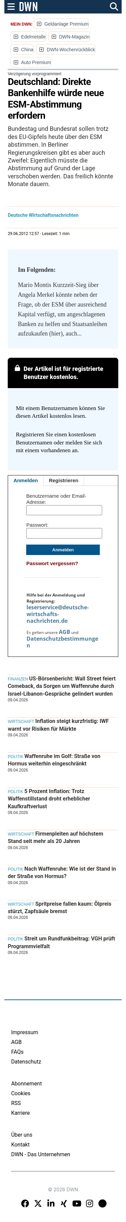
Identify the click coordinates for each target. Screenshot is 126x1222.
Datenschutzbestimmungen (62, 642)
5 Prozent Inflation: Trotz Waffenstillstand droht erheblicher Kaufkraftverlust (49, 799)
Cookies (20, 1093)
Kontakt (20, 1144)
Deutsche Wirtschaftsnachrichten (43, 215)
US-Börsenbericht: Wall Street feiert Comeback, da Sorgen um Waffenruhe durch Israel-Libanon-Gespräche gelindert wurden (62, 686)
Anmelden (25, 480)
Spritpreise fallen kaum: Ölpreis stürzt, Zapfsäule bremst (59, 907)
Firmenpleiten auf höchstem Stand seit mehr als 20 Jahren (55, 837)
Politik (15, 756)
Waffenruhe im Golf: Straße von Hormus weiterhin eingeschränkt (54, 760)
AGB (64, 632)
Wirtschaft (21, 721)
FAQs (17, 1052)
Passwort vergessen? (52, 563)
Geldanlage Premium (66, 24)
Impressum (24, 1032)
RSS (16, 1103)
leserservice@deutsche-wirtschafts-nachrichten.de (58, 614)
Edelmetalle (33, 36)
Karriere (20, 1113)
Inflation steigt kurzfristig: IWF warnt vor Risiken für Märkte (58, 725)
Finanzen (18, 679)
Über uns (21, 1135)
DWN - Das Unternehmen (40, 1154)
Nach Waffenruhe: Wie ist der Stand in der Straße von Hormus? (62, 872)
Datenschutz (26, 1061)
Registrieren (64, 480)
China (27, 49)
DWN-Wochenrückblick (71, 49)
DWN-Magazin (74, 36)
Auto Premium (36, 62)
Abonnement (26, 1083)
